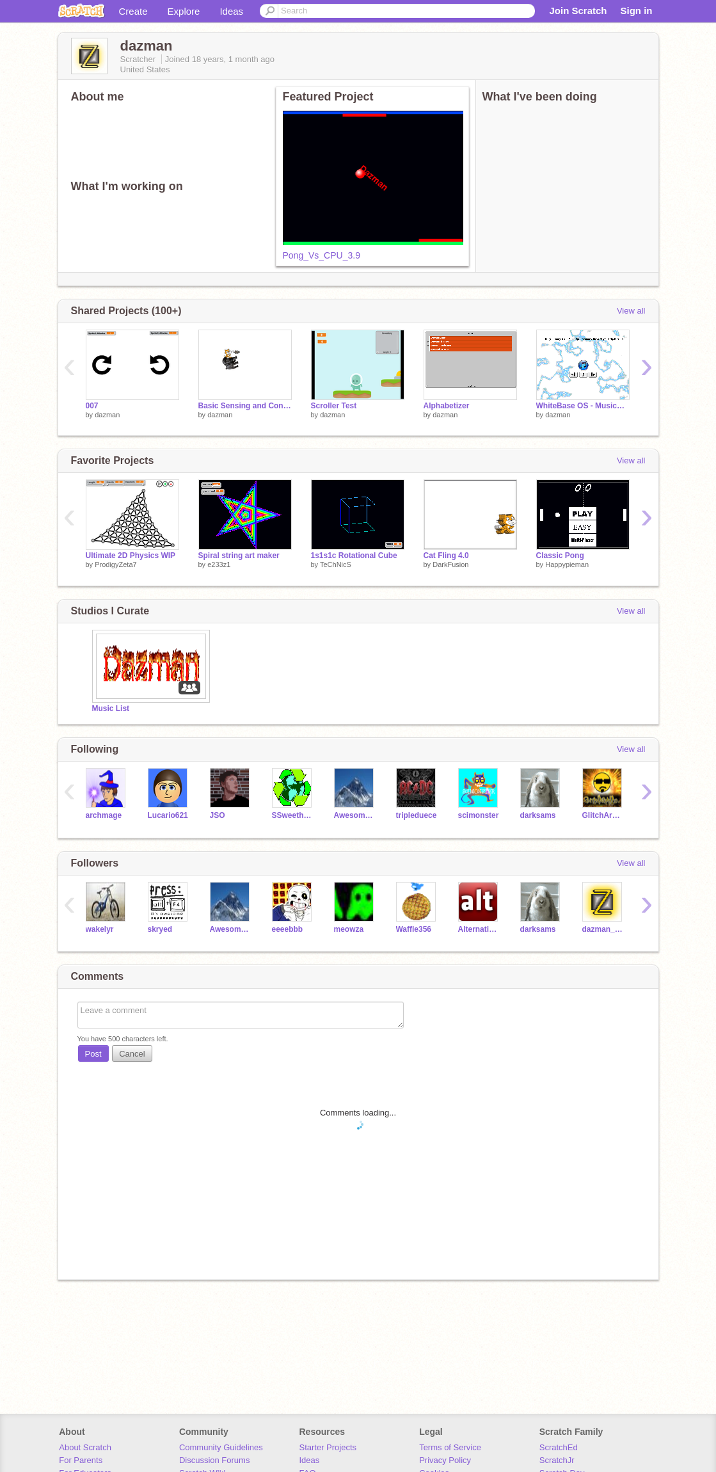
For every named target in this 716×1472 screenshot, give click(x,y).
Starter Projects (328, 1447)
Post (93, 1054)
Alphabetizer (447, 405)
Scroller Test (334, 405)
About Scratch (85, 1447)
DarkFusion (450, 564)
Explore (184, 11)
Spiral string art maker (239, 555)
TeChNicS (335, 564)
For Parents (80, 1460)
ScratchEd (558, 1447)
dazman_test (603, 929)
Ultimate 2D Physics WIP (131, 555)
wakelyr (100, 929)
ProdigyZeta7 (115, 564)
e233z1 (218, 564)
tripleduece (416, 815)
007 (92, 405)
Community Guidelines (221, 1447)
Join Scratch (578, 10)
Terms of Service (450, 1447)
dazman (107, 415)
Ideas (231, 11)
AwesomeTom (355, 815)
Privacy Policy (445, 1460)
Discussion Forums (214, 1460)
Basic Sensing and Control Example (245, 405)
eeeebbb (287, 929)
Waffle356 (414, 929)
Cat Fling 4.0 (446, 555)
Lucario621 (168, 815)
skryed (160, 929)
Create (133, 11)
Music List (111, 708)
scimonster (478, 815)
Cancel (132, 1054)
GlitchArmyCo (603, 815)
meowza (349, 929)
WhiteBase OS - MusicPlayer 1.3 (583, 405)
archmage (104, 815)
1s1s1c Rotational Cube (354, 555)
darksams (538, 815)
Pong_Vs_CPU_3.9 (321, 255)
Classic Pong (560, 555)
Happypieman (567, 564)
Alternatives (479, 929)
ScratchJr (557, 1460)
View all (631, 311)
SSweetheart (293, 815)
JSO (217, 815)
